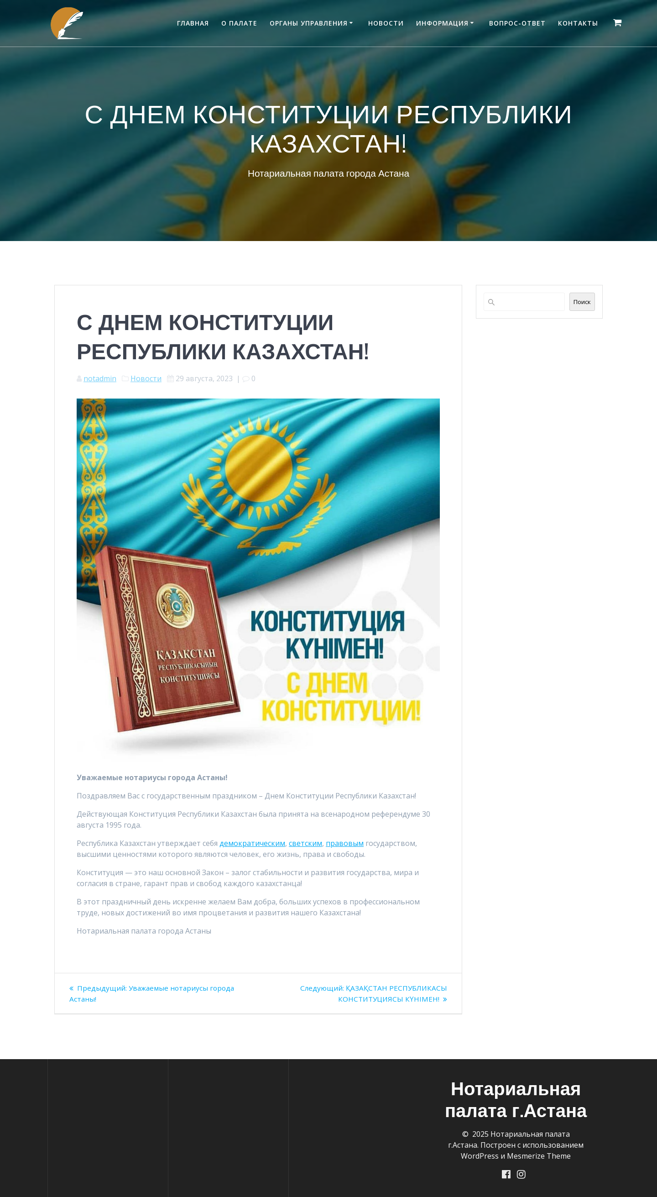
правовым (345, 843)
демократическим (252, 843)
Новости (386, 23)
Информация (442, 23)
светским (305, 843)
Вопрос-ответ (517, 23)
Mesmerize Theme (539, 1155)
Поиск (582, 302)
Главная (193, 23)
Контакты (578, 23)
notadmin (99, 378)
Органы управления (309, 23)
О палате (239, 23)
